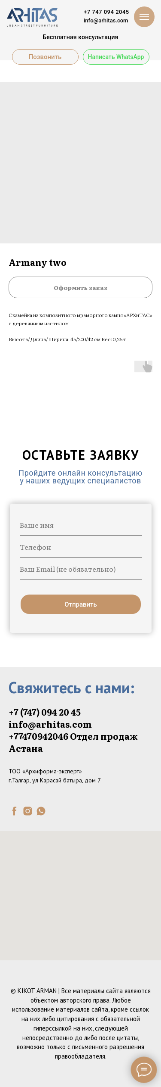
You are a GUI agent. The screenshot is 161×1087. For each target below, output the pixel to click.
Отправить (80, 604)
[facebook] (14, 811)
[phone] (81, 547)
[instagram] (27, 811)
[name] (81, 525)
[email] (81, 568)
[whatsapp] (41, 811)
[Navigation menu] (144, 17)
